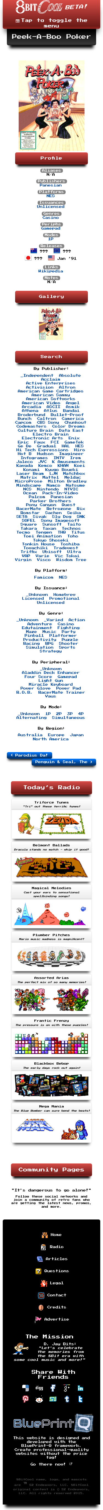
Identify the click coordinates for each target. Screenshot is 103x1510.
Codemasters (31, 426)
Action (77, 620)
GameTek (74, 442)
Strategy (51, 651)
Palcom (37, 497)
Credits (52, 1307)
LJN (53, 473)
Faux (39, 442)
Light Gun (50, 680)
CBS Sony (48, 422)
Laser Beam (30, 473)
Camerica (73, 418)
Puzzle (70, 639)
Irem (75, 458)
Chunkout (76, 422)
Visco (44, 560)
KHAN (63, 465)
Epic (23, 442)
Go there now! (51, 1464)
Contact (52, 1295)
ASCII (53, 407)
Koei (79, 465)
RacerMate (28, 508)
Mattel (51, 477)
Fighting (69, 628)
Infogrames (34, 458)
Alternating (31, 717)
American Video (41, 403)
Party (69, 631)
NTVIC (71, 489)
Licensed (33, 598)
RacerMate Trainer (61, 692)
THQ (62, 532)
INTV (59, 458)
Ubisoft (52, 552)
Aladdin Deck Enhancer (51, 672)
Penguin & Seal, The (63, 762)
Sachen (53, 513)
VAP (26, 556)
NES (51, 196)
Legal (52, 1283)
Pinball (34, 635)
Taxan (49, 528)
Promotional (64, 598)
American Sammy (51, 395)
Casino (51, 217)
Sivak (40, 516)
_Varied (53, 620)
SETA (21, 516)
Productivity (39, 639)
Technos (71, 528)
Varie (42, 556)
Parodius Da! (29, 755)
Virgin (23, 560)
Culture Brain (36, 430)
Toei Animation (42, 536)
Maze (31, 631)
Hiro (79, 450)
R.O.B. (24, 692)
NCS (27, 489)
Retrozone (59, 508)
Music (49, 631)
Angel (73, 403)
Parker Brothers (50, 501)
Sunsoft (52, 524)
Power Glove (36, 688)
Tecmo (23, 532)
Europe (56, 735)
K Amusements (68, 461)
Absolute (70, 375)
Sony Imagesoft (60, 520)
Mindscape (28, 485)
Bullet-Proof (67, 415)
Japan (77, 735)
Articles (52, 1259)
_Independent (37, 375)
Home (51, 1235)
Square (29, 524)
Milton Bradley (67, 481)
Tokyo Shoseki (51, 540)
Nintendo (48, 489)
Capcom (23, 422)
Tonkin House (38, 544)
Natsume (75, 485)
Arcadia (31, 407)
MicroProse (29, 481)
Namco (53, 485)
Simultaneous (68, 717)
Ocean (30, 493)
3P (70, 714)
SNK (81, 516)
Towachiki (35, 548)
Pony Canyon (41, 505)
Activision (40, 387)
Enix (74, 438)
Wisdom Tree (71, 560)
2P (59, 714)
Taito (74, 524)
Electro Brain (51, 434)
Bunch (25, 418)
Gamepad (50, 228)
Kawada (24, 465)
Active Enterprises (51, 383)
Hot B (25, 454)
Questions (52, 1271)
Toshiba (70, 544)
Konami (31, 469)
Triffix (29, 552)
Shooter (68, 643)
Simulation (40, 647)
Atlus (51, 410)
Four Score (38, 677)
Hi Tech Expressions (42, 450)
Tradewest (66, 548)
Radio (52, 1247)
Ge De (25, 446)
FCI (55, 442)
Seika (74, 513)
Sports (67, 647)
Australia (30, 735)
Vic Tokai (67, 556)
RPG (49, 643)
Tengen (44, 532)
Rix (81, 508)
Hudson (45, 454)
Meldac (73, 477)
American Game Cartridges (51, 391)
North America (51, 739)
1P (51, 239)
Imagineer (71, 454)
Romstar (30, 513)
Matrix (29, 477)
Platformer (63, 635)
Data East (71, 430)
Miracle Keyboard (51, 684)
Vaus (50, 696)
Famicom (44, 577)
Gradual (46, 446)
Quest (69, 505)
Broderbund (31, 415)
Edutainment (37, 628)
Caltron (46, 418)
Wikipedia (50, 271)
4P (81, 714)
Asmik (73, 407)
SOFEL (29, 520)
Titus (78, 532)
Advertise (52, 1319)
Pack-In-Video (60, 493)
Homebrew (65, 594)
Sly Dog (61, 516)
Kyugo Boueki (61, 469)
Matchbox (74, 473)
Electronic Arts (42, 438)
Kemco (45, 465)
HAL (66, 446)
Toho (72, 536)
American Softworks (51, 399)
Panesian (51, 185)
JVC (42, 461)
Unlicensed (51, 206)
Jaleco (24, 461)
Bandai (71, 410)
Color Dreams (68, 426)
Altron (67, 387)
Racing (31, 643)
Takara (29, 528)
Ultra (74, 552)
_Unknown (37, 594)
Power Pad (68, 688)
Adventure (39, 624)
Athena (30, 410)
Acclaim (50, 379)
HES (80, 446)
